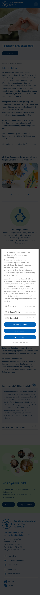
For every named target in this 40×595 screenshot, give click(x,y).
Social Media (15, 312)
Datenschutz (24, 342)
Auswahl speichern (20, 324)
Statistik (13, 306)
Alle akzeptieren (20, 331)
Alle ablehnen (20, 337)
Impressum (15, 342)
